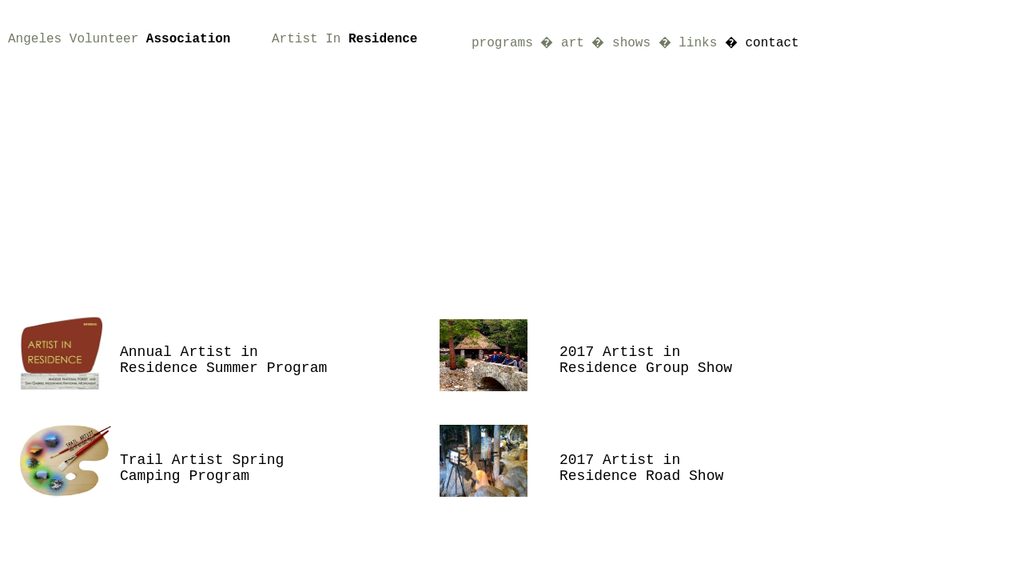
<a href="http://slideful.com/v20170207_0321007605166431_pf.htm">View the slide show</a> (431, 160)
